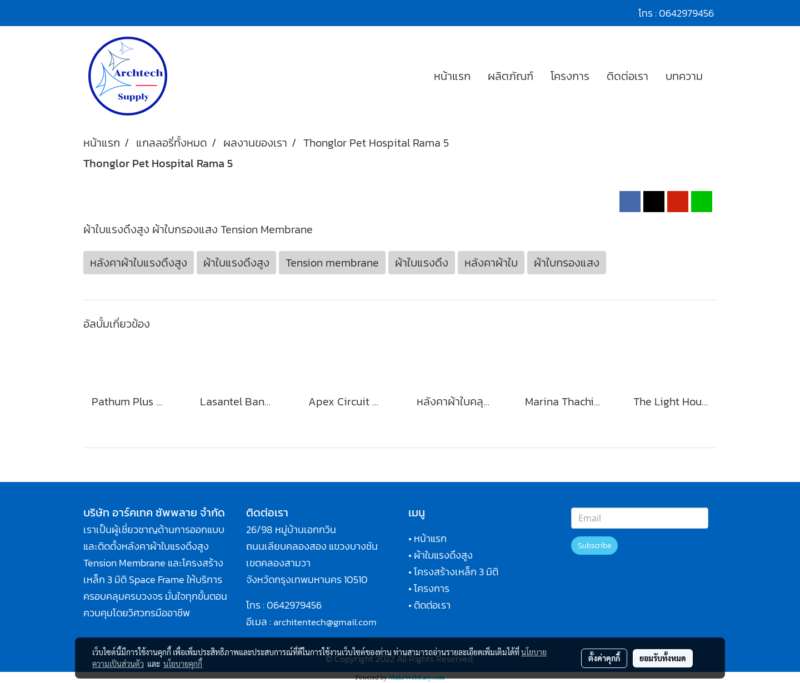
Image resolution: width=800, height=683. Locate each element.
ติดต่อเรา (627, 76)
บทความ (684, 76)
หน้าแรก (452, 76)
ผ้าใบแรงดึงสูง (443, 555)
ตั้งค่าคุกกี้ (604, 658)
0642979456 (294, 604)
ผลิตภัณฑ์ (510, 76)
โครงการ (570, 76)
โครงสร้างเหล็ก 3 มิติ (456, 571)
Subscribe (594, 545)
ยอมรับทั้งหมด (662, 658)
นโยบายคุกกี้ (182, 664)
